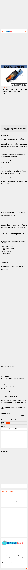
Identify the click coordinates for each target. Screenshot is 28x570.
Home (1, 87)
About (20, 553)
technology (5, 87)
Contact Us (8, 555)
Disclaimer (20, 555)
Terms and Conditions (20, 557)
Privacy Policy (8, 557)
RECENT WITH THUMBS (7, 491)
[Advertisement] (13, 15)
